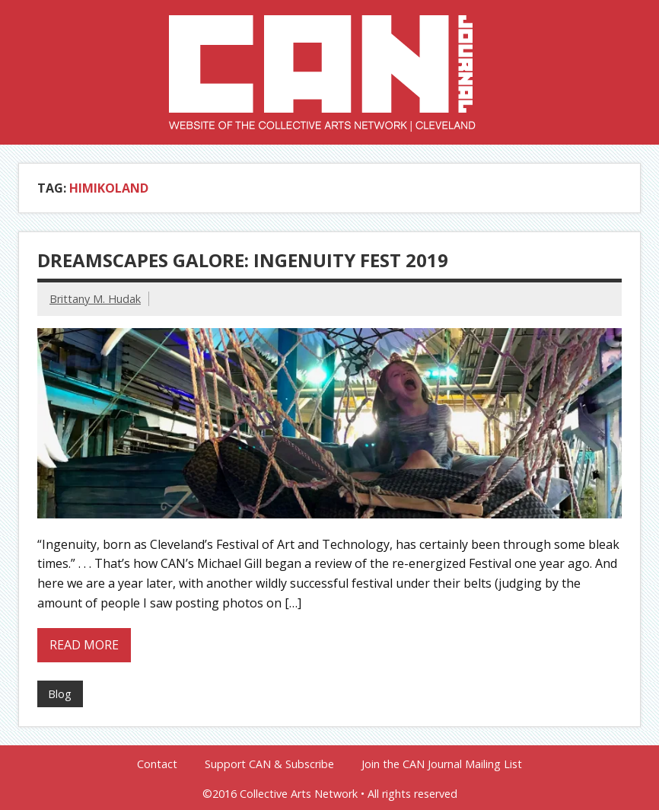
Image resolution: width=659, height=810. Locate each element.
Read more (84, 644)
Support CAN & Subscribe (269, 764)
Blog (60, 694)
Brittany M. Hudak (95, 299)
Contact (157, 764)
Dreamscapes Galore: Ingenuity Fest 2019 (242, 260)
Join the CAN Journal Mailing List (441, 764)
